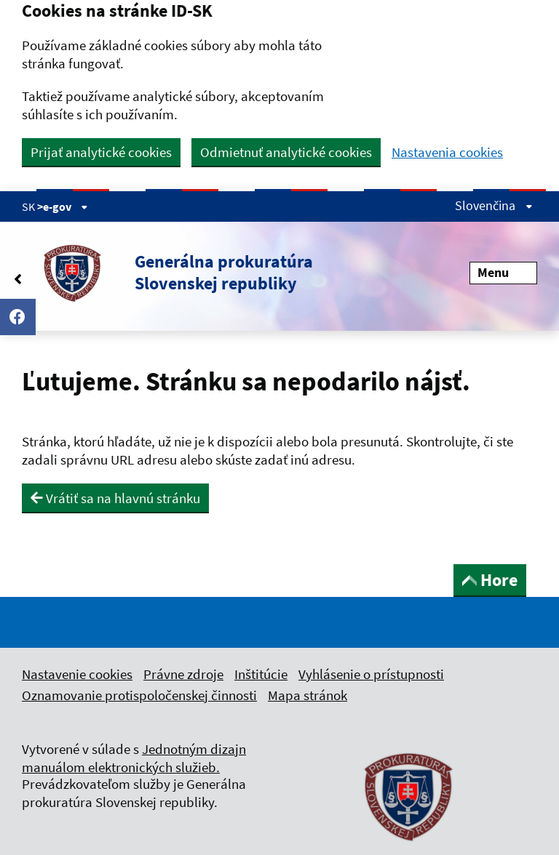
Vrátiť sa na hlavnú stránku (115, 498)
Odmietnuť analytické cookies (286, 152)
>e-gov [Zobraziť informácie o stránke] (62, 206)
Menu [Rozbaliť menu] (503, 272)
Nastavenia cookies (447, 152)
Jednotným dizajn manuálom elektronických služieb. (134, 758)
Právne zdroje (183, 674)
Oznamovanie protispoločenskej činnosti (139, 695)
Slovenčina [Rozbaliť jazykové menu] (494, 205)
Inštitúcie (261, 674)
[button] (167, 272)
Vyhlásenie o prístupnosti (371, 674)
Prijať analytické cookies (101, 152)
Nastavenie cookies (77, 674)
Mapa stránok (307, 695)
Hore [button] (490, 580)
